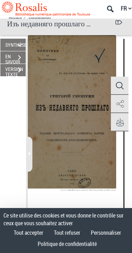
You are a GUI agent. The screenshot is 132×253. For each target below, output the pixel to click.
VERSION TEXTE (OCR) (15, 71)
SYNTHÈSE (15, 45)
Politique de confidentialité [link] (67, 244)
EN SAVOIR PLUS (15, 58)
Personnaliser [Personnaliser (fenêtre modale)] (106, 232)
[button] (119, 86)
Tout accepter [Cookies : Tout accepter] (28, 232)
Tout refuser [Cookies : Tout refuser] (67, 232)
